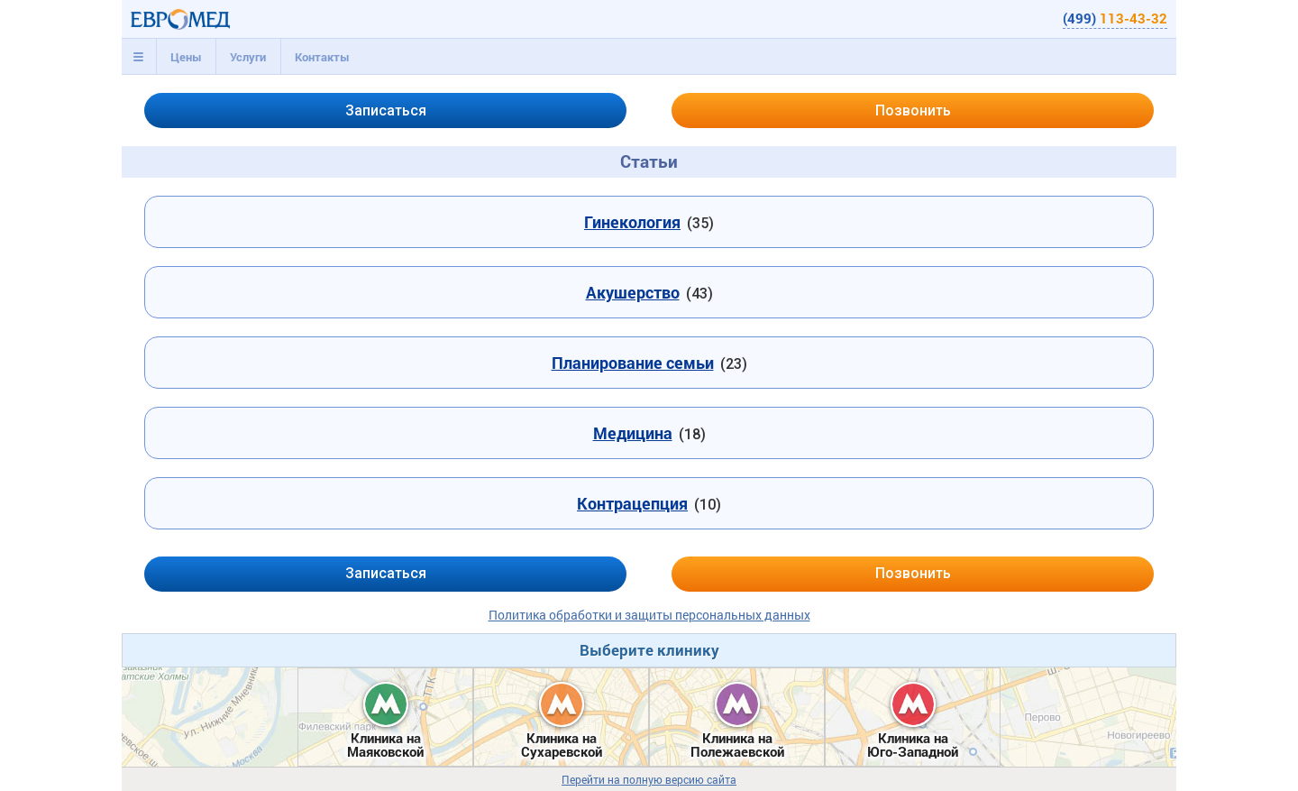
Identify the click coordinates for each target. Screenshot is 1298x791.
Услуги (248, 57)
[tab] (139, 57)
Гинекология (632, 222)
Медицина (632, 433)
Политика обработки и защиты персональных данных (649, 614)
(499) (1115, 18)
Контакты (322, 57)
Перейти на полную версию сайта (649, 779)
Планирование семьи (633, 362)
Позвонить (913, 110)
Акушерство (633, 292)
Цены (186, 57)
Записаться (385, 110)
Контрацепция (632, 503)
